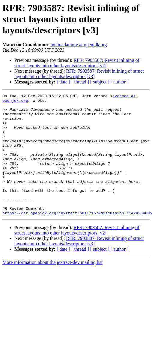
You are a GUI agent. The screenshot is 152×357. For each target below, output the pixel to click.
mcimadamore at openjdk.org (79, 44)
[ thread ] (80, 81)
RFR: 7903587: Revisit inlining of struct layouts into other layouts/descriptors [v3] (79, 73)
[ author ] (120, 81)
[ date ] (63, 81)
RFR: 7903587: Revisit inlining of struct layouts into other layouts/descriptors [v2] (76, 63)
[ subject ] (99, 81)
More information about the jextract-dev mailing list (52, 286)
